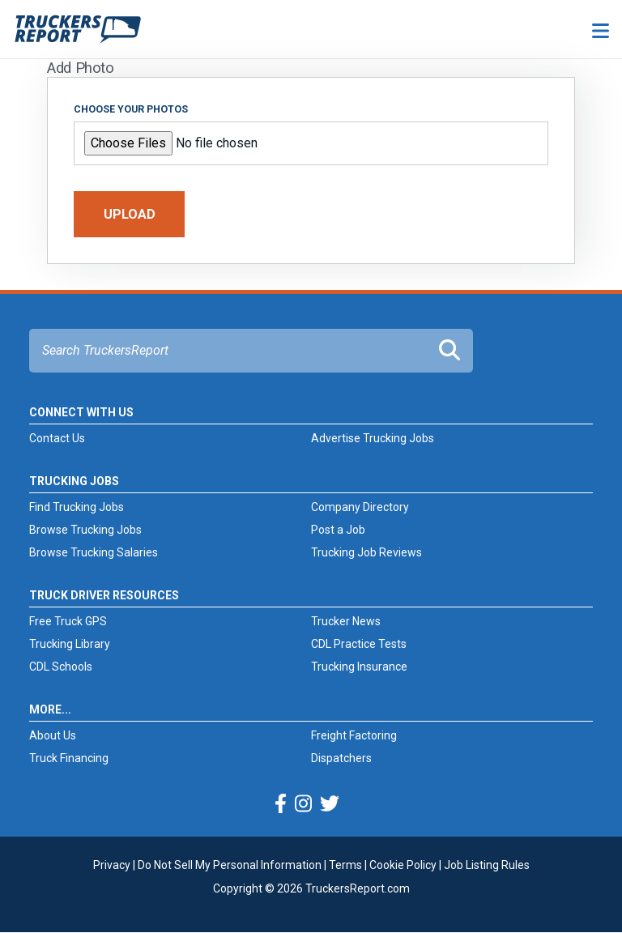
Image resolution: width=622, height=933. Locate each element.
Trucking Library (69, 643)
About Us (52, 735)
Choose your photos (131, 109)
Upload (130, 214)
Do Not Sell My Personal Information (230, 864)
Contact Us (57, 438)
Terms (345, 864)
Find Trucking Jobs (76, 507)
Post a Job (338, 529)
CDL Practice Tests (359, 643)
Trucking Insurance (359, 666)
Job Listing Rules (487, 864)
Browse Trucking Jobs (85, 529)
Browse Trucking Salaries (93, 552)
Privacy (111, 864)
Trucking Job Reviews (366, 552)
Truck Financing (69, 758)
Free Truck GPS (68, 621)
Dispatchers (341, 758)
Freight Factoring (354, 735)
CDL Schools (60, 666)
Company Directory (360, 507)
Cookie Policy (403, 864)
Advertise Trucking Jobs (372, 438)
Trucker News (346, 621)
